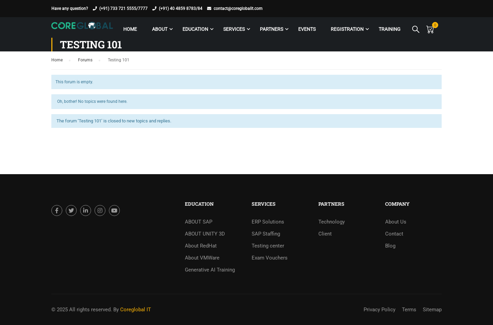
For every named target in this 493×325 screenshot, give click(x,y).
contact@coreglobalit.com (238, 8)
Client (325, 234)
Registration (347, 29)
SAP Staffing (266, 234)
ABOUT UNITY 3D (205, 234)
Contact (394, 234)
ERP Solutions (268, 222)
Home (130, 29)
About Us (395, 222)
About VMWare (202, 258)
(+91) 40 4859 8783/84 (180, 8)
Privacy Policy (379, 309)
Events (307, 29)
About (159, 29)
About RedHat (201, 246)
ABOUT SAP (198, 222)
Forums (85, 60)
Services (234, 29)
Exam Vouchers (270, 258)
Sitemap (432, 309)
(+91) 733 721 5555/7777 (123, 8)
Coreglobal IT (135, 309)
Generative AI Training (210, 270)
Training (390, 29)
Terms (409, 309)
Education (195, 29)
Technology (331, 222)
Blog (390, 246)
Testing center (268, 246)
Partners (271, 29)
